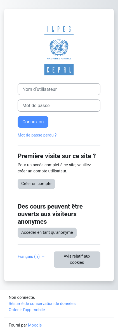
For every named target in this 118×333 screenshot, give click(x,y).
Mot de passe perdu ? (37, 135)
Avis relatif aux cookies (77, 259)
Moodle (35, 325)
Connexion (33, 121)
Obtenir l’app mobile (27, 309)
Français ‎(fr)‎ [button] (29, 256)
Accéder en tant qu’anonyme (47, 232)
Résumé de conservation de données (42, 303)
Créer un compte (36, 183)
